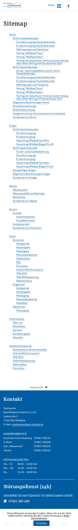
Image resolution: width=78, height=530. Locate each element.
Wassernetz (19, 306)
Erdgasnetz (19, 284)
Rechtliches (19, 197)
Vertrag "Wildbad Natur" (30, 56)
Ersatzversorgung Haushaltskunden (35, 45)
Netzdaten (22, 302)
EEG (18, 262)
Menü (55, 7)
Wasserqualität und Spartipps (29, 193)
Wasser (13, 185)
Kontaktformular (25, 220)
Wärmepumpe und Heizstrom (32, 49)
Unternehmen (16, 318)
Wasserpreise (20, 189)
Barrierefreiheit (28, 523)
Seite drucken (39, 387)
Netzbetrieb (22, 243)
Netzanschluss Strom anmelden (30, 349)
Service (13, 209)
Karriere (17, 329)
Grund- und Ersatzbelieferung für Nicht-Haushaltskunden (38, 72)
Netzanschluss (24, 280)
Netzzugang (22, 251)
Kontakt (17, 212)
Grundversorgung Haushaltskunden (35, 41)
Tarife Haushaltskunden (26, 38)
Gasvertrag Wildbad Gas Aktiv (32, 140)
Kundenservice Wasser (25, 200)
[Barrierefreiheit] (68, 6)
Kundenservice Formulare (27, 227)
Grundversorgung (26, 132)
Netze (12, 236)
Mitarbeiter (19, 326)
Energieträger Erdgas (24, 170)
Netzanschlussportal (20, 345)
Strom (12, 34)
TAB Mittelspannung (27, 277)
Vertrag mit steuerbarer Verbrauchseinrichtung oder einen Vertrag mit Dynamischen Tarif (42, 62)
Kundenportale (21, 224)
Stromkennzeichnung (24, 105)
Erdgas (13, 125)
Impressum (9, 523)
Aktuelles (18, 337)
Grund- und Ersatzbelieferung (32, 151)
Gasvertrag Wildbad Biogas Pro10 (34, 144)
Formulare (22, 265)
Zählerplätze (23, 258)
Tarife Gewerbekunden (25, 66)
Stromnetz (18, 239)
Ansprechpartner (25, 216)
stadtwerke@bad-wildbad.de (27, 424)
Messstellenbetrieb (26, 254)
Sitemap (65, 523)
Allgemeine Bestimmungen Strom (31, 102)
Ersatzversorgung (25, 136)
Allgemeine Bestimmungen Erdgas (31, 173)
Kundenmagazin (21, 333)
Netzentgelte (23, 247)
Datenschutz (48, 523)
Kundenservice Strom (24, 117)
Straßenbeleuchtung (24, 109)
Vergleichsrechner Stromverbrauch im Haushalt (39, 113)
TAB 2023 (21, 273)
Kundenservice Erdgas (25, 177)
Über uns (18, 322)
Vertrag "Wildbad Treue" (29, 53)
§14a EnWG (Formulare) (29, 269)
